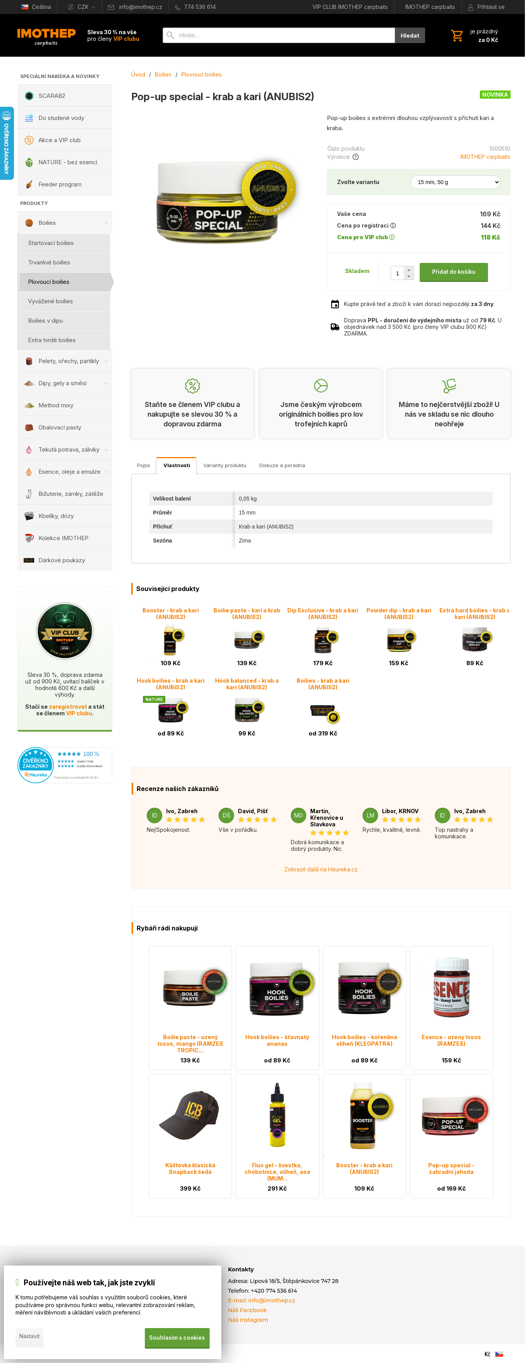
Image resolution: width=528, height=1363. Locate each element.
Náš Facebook (247, 1310)
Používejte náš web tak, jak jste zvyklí (89, 1285)
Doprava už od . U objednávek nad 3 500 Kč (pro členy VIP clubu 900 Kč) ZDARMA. (423, 327)
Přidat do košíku (454, 271)
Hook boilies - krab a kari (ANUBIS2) (171, 683)
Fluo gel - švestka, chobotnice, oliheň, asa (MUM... (277, 1172)
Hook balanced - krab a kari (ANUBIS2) (247, 683)
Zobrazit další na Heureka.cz (321, 869)
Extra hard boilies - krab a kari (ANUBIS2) (474, 613)
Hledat (410, 35)
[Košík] (474, 35)
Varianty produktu (225, 465)
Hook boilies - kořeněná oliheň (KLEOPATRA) (364, 1040)
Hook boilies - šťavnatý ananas (277, 1040)
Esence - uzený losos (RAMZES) (451, 1040)
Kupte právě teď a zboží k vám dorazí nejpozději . (419, 304)
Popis (143, 465)
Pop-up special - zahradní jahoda (451, 1168)
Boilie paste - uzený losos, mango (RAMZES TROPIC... (190, 1044)
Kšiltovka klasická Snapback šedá (190, 1168)
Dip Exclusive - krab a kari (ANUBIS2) (322, 613)
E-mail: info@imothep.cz (261, 1300)
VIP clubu (79, 713)
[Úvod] (46, 35)
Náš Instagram (248, 1319)
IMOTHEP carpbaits (485, 156)
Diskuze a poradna (282, 465)
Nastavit (29, 1339)
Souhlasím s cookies (177, 1339)
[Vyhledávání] (279, 35)
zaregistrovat (68, 706)
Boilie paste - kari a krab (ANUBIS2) (247, 613)
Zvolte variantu (358, 182)
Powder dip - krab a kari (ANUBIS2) (398, 613)
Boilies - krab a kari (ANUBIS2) (323, 683)
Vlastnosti (176, 465)
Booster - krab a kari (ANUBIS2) (170, 613)
